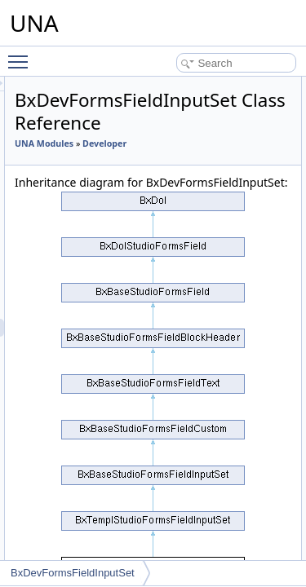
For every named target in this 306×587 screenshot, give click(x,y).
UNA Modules (136, 143)
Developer (129, 161)
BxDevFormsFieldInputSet (73, 573)
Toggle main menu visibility (22, 54)
